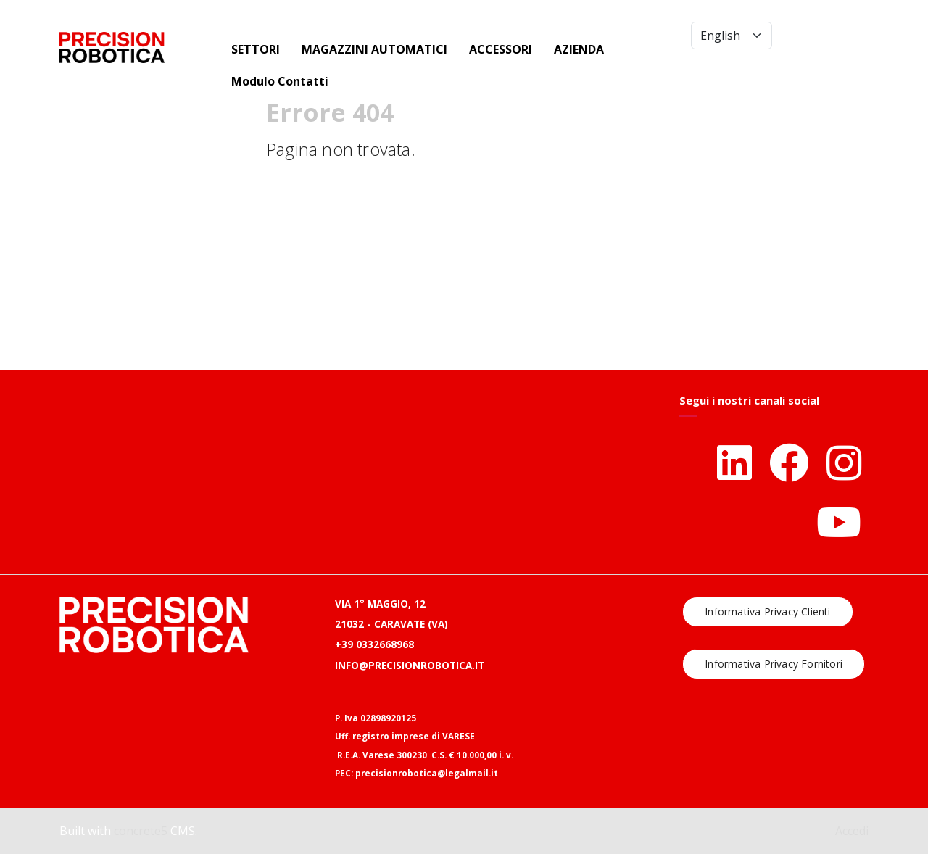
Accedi (852, 831)
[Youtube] (838, 521)
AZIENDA (579, 49)
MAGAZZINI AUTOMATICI (374, 49)
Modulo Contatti (279, 81)
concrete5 (140, 831)
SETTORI (255, 49)
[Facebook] (789, 462)
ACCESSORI (500, 49)
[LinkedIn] (734, 462)
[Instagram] (843, 462)
